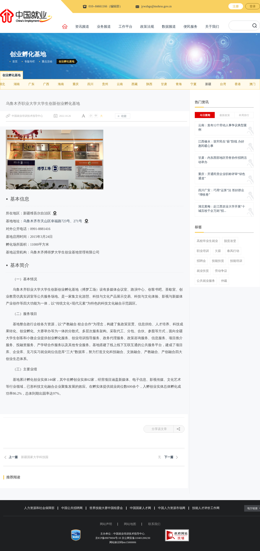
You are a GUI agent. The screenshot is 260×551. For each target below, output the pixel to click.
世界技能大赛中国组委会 (106, 508)
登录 (253, 6)
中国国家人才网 (140, 508)
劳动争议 (221, 270)
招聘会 (201, 261)
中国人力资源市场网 (171, 508)
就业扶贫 (203, 270)
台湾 (223, 84)
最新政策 (224, 115)
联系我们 (154, 524)
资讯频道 (82, 26)
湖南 (17, 84)
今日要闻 (205, 115)
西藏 (135, 84)
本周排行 (244, 115)
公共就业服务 (206, 280)
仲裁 (224, 280)
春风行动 (233, 251)
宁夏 (193, 84)
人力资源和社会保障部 (39, 508)
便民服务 (190, 26)
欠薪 (218, 251)
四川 (90, 84)
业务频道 (104, 26)
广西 (46, 84)
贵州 (105, 84)
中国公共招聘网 (72, 508)
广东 (31, 84)
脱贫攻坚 (230, 241)
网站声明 (106, 524)
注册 (236, 6)
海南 (61, 84)
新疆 (208, 84)
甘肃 (164, 84)
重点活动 (47, 61)
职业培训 (203, 251)
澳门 (252, 84)
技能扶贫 (218, 261)
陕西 (149, 84)
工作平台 (125, 26)
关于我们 (212, 26)
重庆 (76, 84)
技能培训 (236, 261)
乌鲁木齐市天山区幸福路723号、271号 (52, 221)
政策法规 (147, 26)
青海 (179, 84)
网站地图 (130, 524)
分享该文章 (163, 429)
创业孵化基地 (66, 61)
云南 (120, 84)
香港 (238, 84)
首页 (15, 61)
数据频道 (169, 26)
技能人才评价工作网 (205, 508)
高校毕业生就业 (207, 241)
